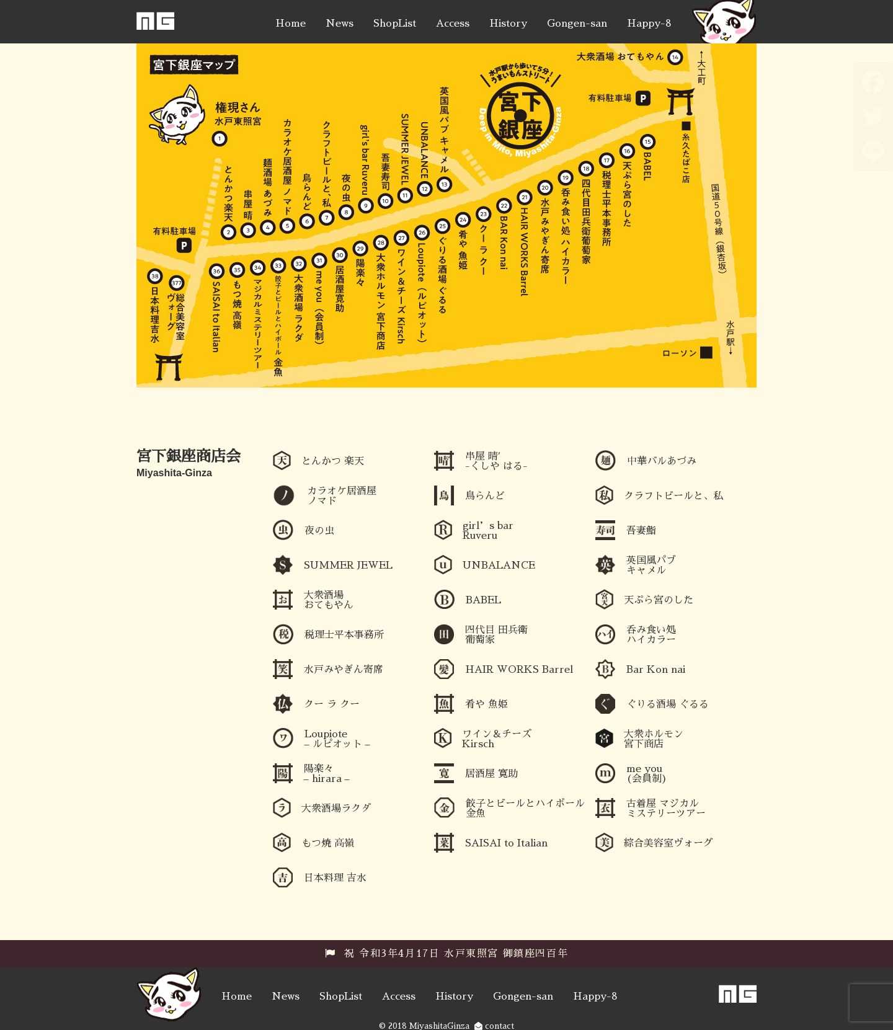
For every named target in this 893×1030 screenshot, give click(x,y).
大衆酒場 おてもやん (328, 600)
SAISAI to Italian (506, 843)
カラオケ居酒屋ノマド (341, 496)
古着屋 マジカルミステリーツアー (666, 809)
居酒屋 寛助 (491, 774)
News (339, 24)
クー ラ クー (332, 704)
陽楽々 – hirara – (327, 774)
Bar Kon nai (655, 670)
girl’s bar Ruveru (488, 531)
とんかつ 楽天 (332, 461)
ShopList (394, 24)
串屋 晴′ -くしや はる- (496, 461)
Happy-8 (649, 24)
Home (290, 24)
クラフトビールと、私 (673, 496)
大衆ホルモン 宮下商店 (653, 739)
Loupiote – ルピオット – (337, 739)
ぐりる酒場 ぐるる (667, 704)
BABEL (483, 600)
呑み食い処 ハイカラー (651, 635)
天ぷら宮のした (658, 600)
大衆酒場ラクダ (336, 809)
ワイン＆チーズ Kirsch (496, 739)
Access (452, 24)
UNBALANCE (499, 565)
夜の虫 (319, 531)
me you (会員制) (646, 774)
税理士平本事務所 (344, 635)
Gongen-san (577, 24)
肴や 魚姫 (486, 704)
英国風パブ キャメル (651, 565)
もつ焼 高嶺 (327, 843)
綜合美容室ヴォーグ (668, 843)
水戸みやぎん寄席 (343, 670)
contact (494, 1026)
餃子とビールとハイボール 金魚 (525, 809)
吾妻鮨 (641, 531)
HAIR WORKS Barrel (519, 670)
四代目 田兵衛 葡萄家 (496, 635)
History (508, 24)
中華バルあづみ (661, 461)
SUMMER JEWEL (348, 565)
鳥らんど (485, 496)
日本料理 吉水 (335, 878)
